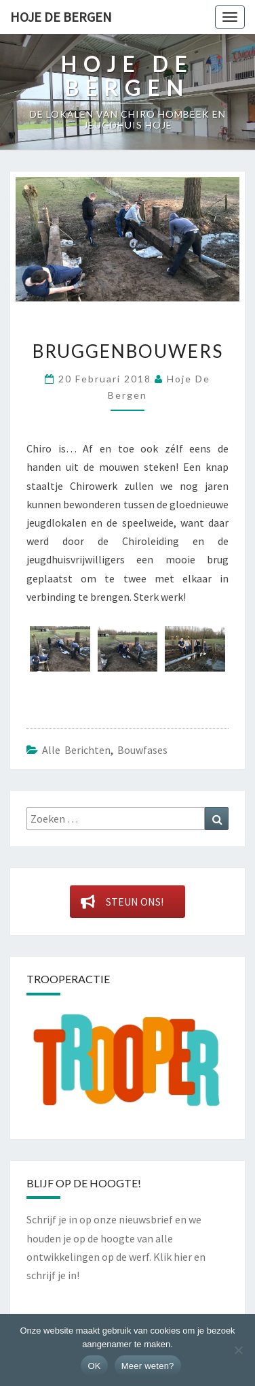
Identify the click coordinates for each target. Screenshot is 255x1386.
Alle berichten (76, 750)
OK (93, 1366)
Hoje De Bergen (61, 16)
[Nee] (238, 1350)
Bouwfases (142, 750)
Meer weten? (147, 1366)
